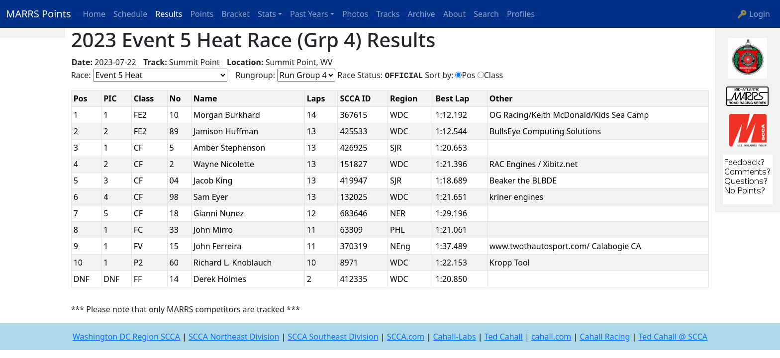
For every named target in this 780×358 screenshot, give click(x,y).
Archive (421, 13)
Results (168, 13)
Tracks (387, 13)
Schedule (130, 13)
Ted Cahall (504, 336)
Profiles (521, 13)
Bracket (235, 13)
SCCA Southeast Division (333, 336)
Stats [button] (267, 13)
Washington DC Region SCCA (126, 336)
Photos (355, 13)
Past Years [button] (309, 13)
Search (486, 13)
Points (201, 13)
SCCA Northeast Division (234, 336)
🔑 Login (753, 13)
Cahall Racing (605, 336)
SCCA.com (406, 336)
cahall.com (551, 336)
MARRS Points (38, 13)
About (454, 13)
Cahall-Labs (454, 336)
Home (94, 13)
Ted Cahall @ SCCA (672, 336)
